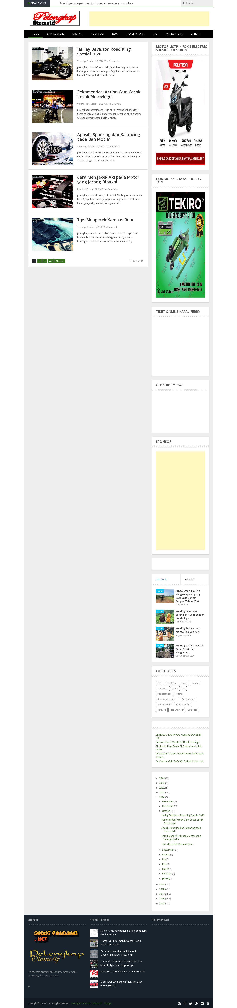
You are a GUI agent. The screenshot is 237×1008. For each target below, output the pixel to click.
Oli (184, 688)
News (115, 33)
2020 (162, 797)
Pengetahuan (135, 33)
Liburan (77, 33)
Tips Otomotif (177, 709)
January (166, 878)
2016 (162, 898)
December (168, 801)
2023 (162, 782)
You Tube (192, 709)
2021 (162, 792)
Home (35, 33)
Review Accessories (167, 699)
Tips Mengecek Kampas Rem (105, 219)
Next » (60, 261)
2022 (162, 787)
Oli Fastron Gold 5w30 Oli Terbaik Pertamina (179, 761)
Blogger (108, 1003)
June (164, 864)
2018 (162, 889)
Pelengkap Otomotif (80, 1003)
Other (194, 33)
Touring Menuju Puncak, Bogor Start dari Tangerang (190, 649)
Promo (179, 693)
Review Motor (164, 704)
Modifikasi (97, 33)
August (166, 854)
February (167, 873)
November (168, 806)
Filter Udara (171, 682)
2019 (162, 884)
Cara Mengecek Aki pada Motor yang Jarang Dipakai (108, 179)
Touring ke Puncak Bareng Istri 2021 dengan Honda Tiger (190, 615)
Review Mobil (188, 699)
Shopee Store (55, 33)
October (166, 810)
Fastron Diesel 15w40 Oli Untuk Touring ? (178, 742)
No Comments (112, 61)
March (166, 868)
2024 (162, 778)
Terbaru (162, 709)
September (168, 849)
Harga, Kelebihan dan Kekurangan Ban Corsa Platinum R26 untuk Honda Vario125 (103, 3)
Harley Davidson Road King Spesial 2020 (104, 51)
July (164, 859)
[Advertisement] (149, 18)
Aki (159, 682)
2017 (162, 893)
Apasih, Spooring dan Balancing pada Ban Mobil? (108, 137)
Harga (184, 682)
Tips (154, 33)
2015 (162, 903)
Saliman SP (97, 1003)
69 (50, 261)
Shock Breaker (183, 704)
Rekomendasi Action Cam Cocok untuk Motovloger (108, 94)
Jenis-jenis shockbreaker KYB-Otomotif (122, 971)
